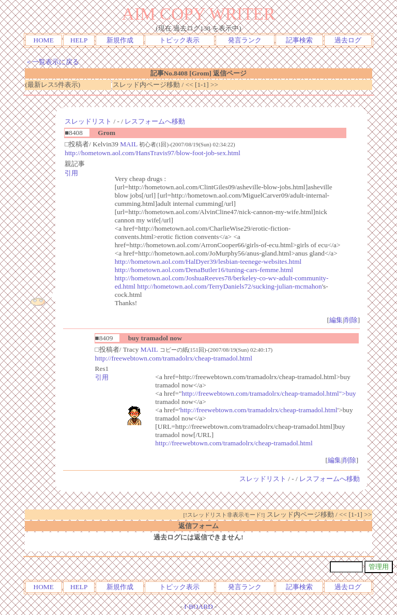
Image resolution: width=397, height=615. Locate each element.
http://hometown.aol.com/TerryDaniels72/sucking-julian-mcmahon (229, 286)
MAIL (129, 144)
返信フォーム (198, 526)
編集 (336, 320)
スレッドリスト (88, 121)
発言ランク (245, 40)
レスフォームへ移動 (155, 121)
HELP (78, 40)
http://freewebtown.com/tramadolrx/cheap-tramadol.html (173, 358)
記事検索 (299, 40)
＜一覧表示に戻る (52, 62)
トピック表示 (179, 40)
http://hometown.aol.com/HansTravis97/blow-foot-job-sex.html (152, 153)
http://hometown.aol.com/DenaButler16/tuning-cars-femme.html (204, 270)
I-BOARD (198, 606)
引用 (71, 173)
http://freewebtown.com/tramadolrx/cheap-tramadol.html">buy (269, 393)
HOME (44, 40)
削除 (351, 320)
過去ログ (347, 40)
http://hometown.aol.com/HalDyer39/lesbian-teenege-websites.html (208, 261)
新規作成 (119, 40)
